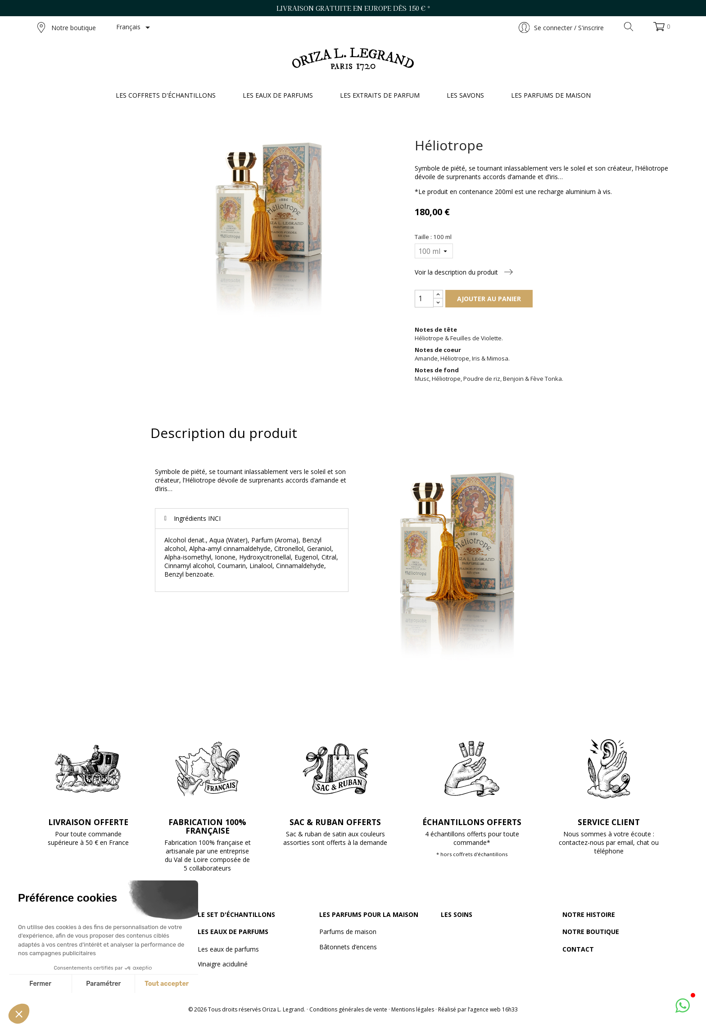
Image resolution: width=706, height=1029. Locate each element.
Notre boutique (66, 27)
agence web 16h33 (494, 1009)
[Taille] (434, 251)
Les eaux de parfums (233, 931)
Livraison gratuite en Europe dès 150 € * (353, 8)
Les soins (456, 914)
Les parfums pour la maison (368, 914)
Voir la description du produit (464, 272)
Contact (578, 949)
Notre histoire (588, 914)
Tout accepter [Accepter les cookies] (167, 984)
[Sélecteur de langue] (134, 27)
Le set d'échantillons (236, 914)
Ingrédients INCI (197, 518)
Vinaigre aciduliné (223, 964)
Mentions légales (412, 1009)
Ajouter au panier (489, 298)
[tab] (251, 518)
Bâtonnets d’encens (348, 947)
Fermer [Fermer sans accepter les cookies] (40, 984)
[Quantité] (424, 298)
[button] (19, 1013)
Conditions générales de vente (348, 1009)
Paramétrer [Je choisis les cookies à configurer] (103, 984)
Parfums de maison (347, 931)
